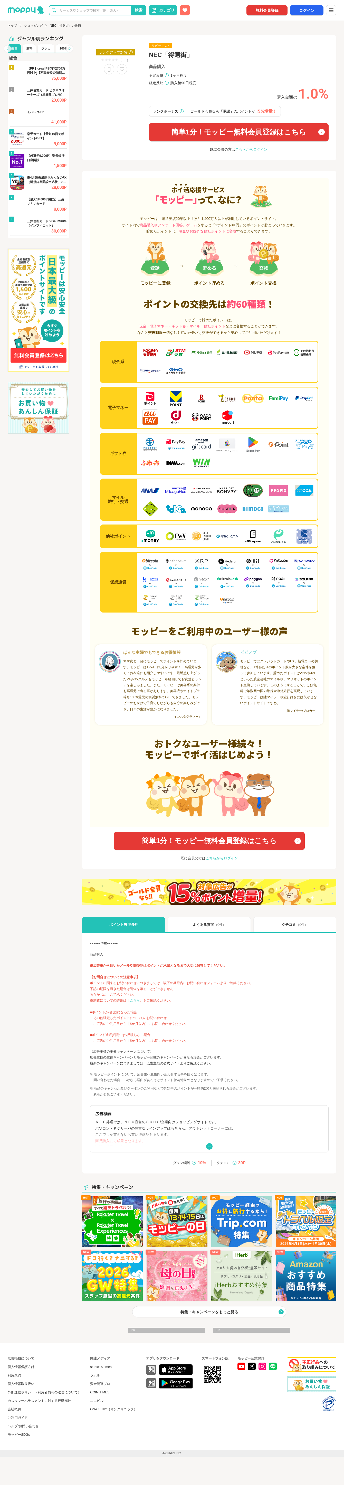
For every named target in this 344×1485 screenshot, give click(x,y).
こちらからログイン (251, 149)
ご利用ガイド (18, 1418)
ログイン (306, 10)
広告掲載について (21, 1358)
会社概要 (14, 1409)
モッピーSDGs (19, 1435)
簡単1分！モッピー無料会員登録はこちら (239, 132)
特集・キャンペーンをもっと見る (209, 1312)
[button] (7, 48)
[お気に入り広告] (185, 10)
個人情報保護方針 (21, 1367)
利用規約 (14, 1375)
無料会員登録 (267, 10)
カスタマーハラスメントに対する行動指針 (39, 1401)
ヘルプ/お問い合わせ (23, 1426)
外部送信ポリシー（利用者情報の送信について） (44, 1392)
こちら (135, 1000)
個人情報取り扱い (21, 1384)
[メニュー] (331, 10)
